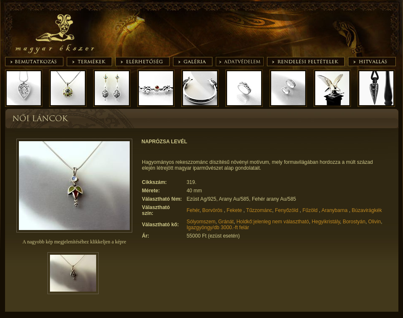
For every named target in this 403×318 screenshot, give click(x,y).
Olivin (374, 222)
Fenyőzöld (287, 210)
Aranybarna (335, 210)
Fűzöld (310, 210)
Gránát (226, 222)
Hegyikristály (326, 222)
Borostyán (354, 222)
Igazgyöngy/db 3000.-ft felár (217, 227)
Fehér (192, 210)
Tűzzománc (259, 210)
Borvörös (213, 210)
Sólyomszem (200, 222)
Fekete (235, 210)
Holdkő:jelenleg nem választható (272, 222)
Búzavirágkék (367, 210)
